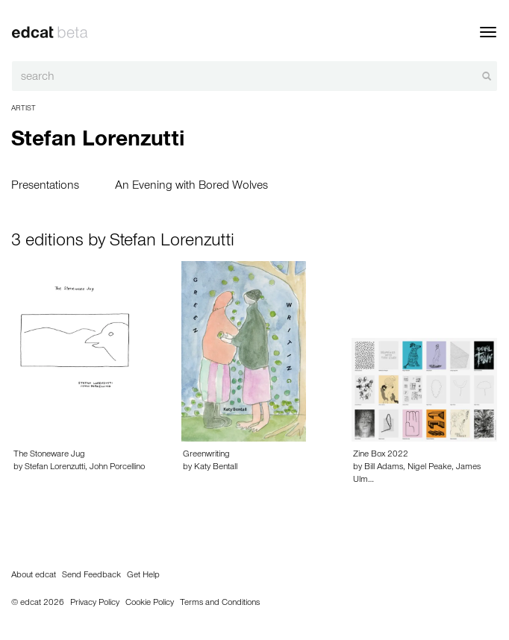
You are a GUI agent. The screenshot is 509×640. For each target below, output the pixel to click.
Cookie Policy (149, 603)
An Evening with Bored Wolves (191, 186)
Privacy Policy (94, 603)
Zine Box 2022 (380, 455)
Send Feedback (91, 575)
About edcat (33, 575)
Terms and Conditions (220, 603)
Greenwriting (206, 455)
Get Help (143, 575)
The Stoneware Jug (49, 455)
